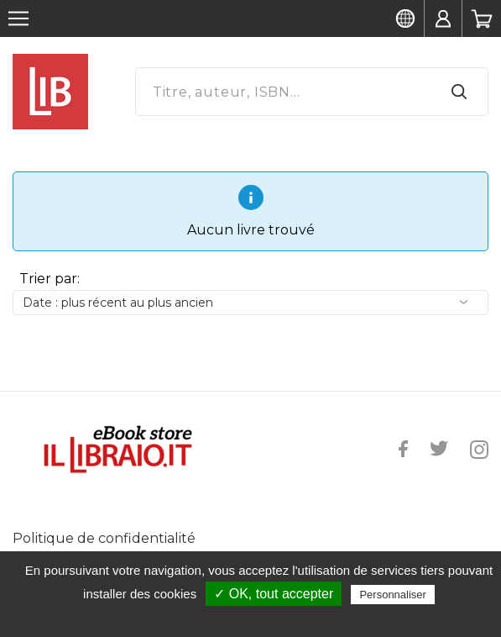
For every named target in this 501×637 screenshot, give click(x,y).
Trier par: (49, 279)
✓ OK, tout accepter (273, 594)
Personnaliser (392, 594)
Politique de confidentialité (104, 538)
